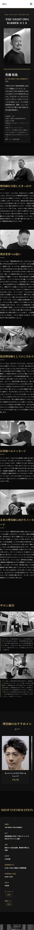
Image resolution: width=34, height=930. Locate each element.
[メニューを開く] (31, 4)
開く (9, 895)
